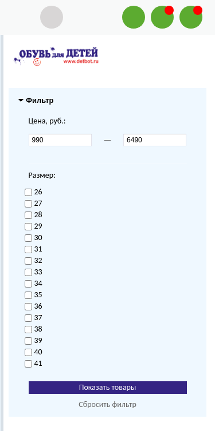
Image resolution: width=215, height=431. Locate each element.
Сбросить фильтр (107, 404)
